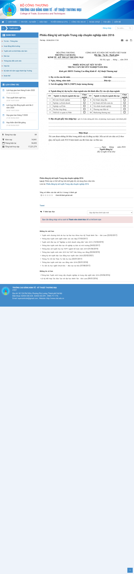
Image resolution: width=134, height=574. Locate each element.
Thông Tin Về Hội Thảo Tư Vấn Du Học (57, 259)
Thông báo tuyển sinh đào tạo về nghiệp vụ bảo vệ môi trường (65, 245)
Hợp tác (6, 66)
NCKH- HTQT (94, 22)
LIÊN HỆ (117, 22)
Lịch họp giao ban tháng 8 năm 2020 (20, 90)
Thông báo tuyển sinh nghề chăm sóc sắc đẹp (59, 239)
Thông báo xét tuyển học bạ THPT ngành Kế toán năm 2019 (65, 249)
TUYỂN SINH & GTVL (59, 22)
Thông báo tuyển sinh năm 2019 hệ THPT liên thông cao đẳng (65, 252)
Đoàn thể (7, 76)
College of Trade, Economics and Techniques (42, 13)
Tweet (42, 206)
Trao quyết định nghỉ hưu (16, 98)
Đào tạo (6, 56)
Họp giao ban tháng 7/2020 (17, 115)
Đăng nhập (107, 28)
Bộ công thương (34, 5)
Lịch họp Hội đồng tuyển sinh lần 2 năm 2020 (19, 106)
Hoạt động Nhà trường (12, 46)
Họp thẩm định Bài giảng (16, 123)
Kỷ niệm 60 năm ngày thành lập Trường (18, 71)
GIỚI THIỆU (12, 22)
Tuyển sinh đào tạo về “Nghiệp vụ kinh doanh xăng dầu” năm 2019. (67, 242)
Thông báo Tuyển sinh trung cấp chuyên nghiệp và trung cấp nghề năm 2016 (70, 275)
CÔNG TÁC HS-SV (78, 22)
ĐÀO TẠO (43, 22)
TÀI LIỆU (107, 22)
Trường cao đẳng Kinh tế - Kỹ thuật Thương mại (50, 9)
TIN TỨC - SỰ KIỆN (28, 22)
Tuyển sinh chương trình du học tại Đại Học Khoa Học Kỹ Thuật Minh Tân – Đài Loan (74, 235)
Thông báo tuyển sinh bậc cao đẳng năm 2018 (59, 262)
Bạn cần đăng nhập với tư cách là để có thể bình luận (71, 220)
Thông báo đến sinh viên (12, 61)
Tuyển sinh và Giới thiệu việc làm (15, 51)
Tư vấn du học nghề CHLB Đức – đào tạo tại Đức (61, 266)
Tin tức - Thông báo (11, 41)
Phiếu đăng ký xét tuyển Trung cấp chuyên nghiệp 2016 (67, 184)
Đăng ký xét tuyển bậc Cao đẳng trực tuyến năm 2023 (62, 256)
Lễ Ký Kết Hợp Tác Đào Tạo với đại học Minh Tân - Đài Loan (64, 279)
